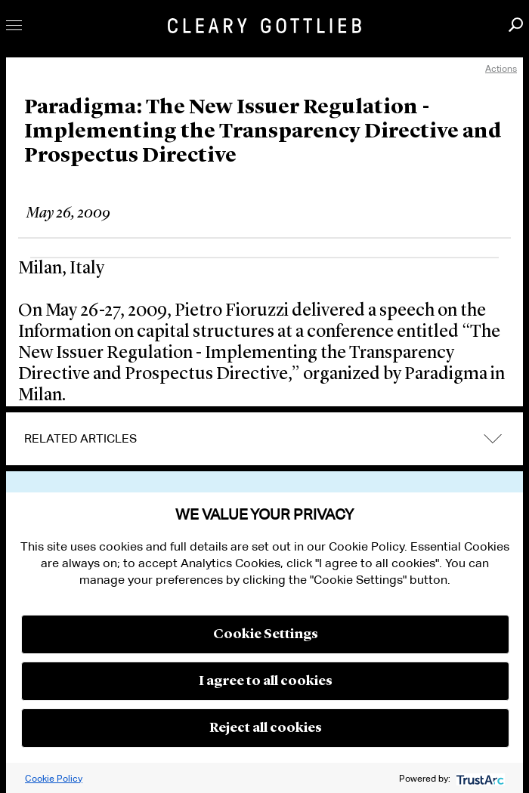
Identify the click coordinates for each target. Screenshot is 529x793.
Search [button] (516, 24)
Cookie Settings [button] (265, 634)
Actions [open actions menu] (501, 68)
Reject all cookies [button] (265, 728)
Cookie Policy (53, 778)
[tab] (264, 438)
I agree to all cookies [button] (266, 681)
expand (493, 439)
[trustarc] (478, 778)
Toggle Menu (14, 25)
